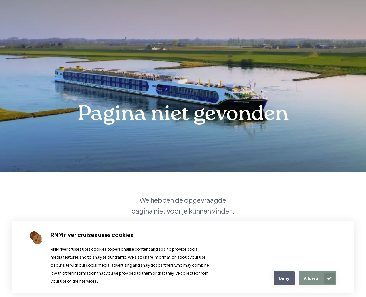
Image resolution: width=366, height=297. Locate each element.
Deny (284, 278)
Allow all (312, 278)
